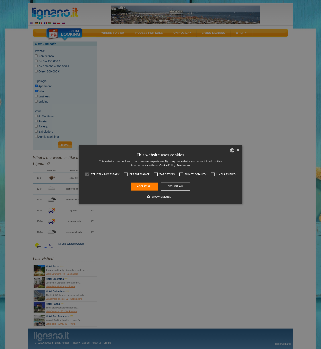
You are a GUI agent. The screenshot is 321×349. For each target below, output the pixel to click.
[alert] (160, 174)
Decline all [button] (175, 186)
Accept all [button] (144, 186)
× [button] (237, 150)
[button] (160, 197)
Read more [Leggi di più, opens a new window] (183, 165)
